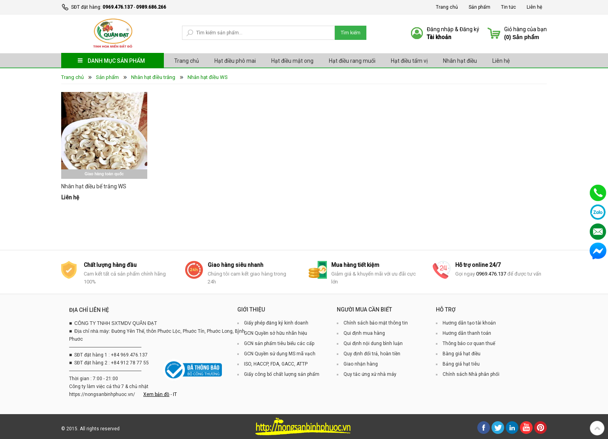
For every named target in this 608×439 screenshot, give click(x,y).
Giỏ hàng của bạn (525, 29)
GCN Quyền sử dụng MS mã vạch (279, 353)
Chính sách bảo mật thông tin (375, 323)
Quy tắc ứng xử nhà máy (369, 374)
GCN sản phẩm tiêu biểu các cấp (279, 343)
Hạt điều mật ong (292, 61)
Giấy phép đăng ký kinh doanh (276, 323)
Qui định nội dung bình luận (373, 343)
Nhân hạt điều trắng (153, 77)
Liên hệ (534, 7)
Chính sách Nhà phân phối (471, 374)
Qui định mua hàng (364, 333)
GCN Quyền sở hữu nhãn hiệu (275, 333)
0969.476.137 (118, 7)
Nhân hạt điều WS (208, 77)
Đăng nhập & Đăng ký (453, 29)
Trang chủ (447, 7)
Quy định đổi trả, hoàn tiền (371, 353)
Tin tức (508, 7)
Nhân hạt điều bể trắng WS (93, 186)
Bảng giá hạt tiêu (461, 364)
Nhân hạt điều (460, 61)
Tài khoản (439, 37)
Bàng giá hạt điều (461, 353)
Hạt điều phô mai (235, 61)
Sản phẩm (479, 7)
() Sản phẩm (521, 37)
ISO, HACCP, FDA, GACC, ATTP (276, 364)
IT (175, 394)
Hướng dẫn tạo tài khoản (469, 323)
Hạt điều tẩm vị (409, 61)
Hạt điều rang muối (352, 61)
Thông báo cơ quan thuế (469, 343)
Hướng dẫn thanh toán (467, 333)
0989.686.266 (151, 7)
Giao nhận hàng (360, 364)
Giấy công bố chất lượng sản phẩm (281, 374)
